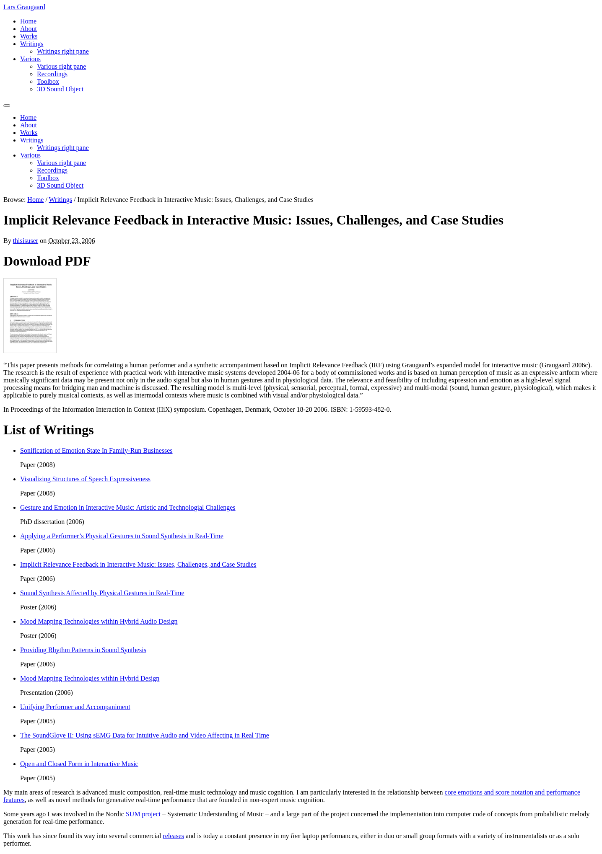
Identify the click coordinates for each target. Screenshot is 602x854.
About (28, 28)
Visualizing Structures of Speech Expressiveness (85, 478)
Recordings (52, 73)
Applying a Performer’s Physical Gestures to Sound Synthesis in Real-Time (121, 535)
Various (30, 58)
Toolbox (48, 81)
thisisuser (25, 240)
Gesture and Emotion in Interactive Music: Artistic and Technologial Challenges (128, 507)
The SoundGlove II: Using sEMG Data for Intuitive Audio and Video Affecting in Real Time (144, 735)
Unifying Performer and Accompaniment (75, 706)
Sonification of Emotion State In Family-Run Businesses (96, 450)
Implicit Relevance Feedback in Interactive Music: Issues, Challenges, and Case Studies (138, 564)
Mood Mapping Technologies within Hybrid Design (89, 678)
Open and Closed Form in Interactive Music (79, 763)
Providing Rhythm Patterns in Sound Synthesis (83, 649)
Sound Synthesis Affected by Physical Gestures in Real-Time (102, 592)
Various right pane (61, 66)
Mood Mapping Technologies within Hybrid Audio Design (98, 621)
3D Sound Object (60, 89)
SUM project (143, 814)
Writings (31, 43)
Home (28, 21)
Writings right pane (63, 51)
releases (173, 835)
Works (28, 36)
